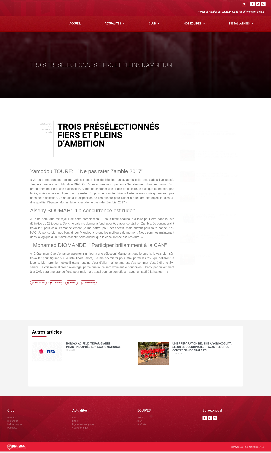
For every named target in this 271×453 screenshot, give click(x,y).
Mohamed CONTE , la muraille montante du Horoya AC (212, 238)
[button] (244, 4)
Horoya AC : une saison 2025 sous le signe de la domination (215, 197)
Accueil (75, 25)
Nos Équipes (194, 25)
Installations (241, 25)
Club (154, 25)
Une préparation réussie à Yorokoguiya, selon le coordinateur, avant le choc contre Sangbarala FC (217, 156)
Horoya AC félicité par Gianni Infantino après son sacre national (216, 134)
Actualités (115, 25)
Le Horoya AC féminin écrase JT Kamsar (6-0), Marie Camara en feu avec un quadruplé (217, 177)
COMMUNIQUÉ (203, 257)
